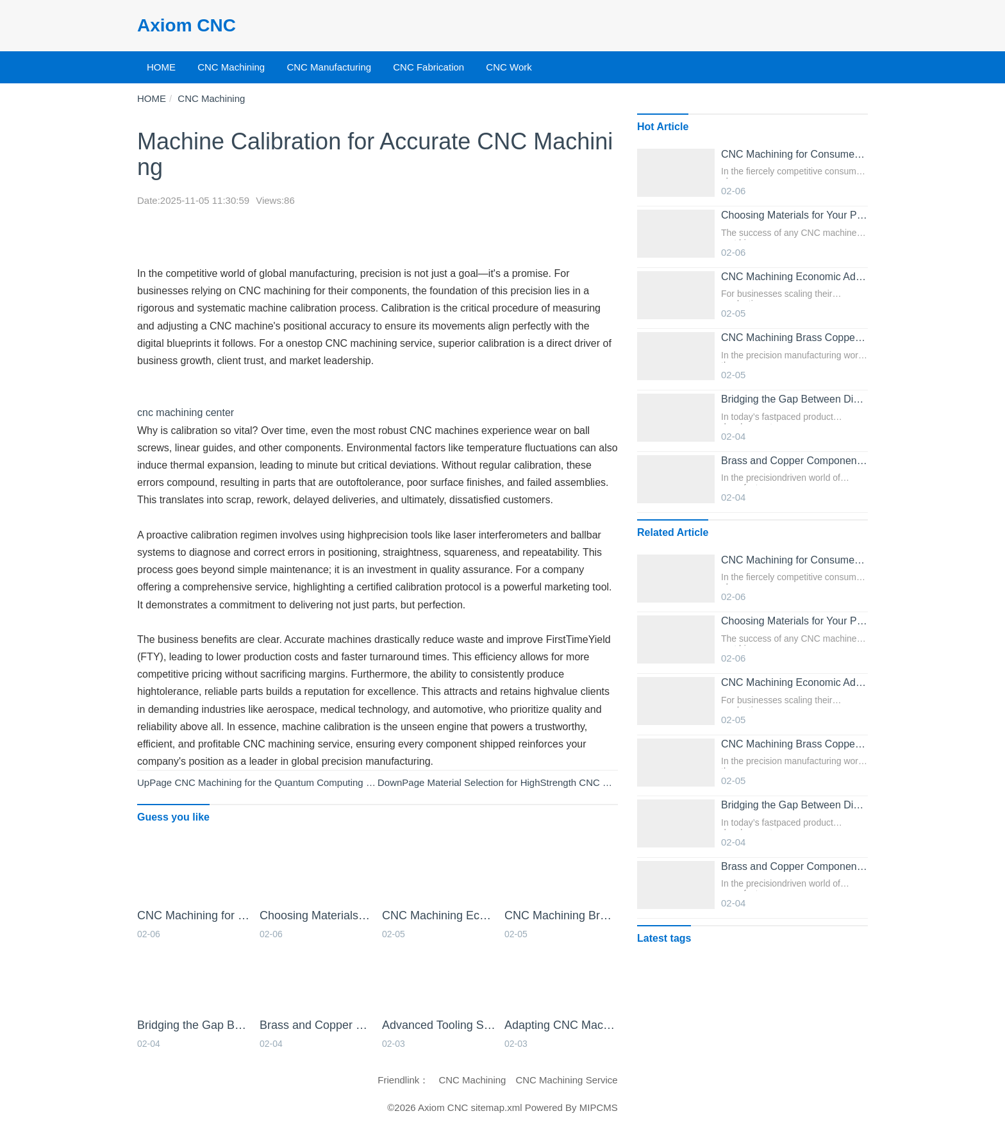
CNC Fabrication (428, 67)
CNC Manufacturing (329, 67)
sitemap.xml (496, 1107)
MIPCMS (598, 1107)
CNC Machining (231, 67)
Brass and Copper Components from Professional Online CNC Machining (316, 1025)
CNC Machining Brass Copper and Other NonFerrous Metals (561, 916)
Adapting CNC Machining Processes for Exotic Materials (561, 1025)
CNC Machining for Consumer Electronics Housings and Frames (194, 916)
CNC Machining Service (566, 1079)
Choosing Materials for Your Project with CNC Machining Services (316, 916)
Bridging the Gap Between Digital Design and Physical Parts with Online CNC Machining (194, 1025)
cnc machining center (185, 412)
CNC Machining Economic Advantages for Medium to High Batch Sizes (438, 916)
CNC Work (508, 67)
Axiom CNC (186, 25)
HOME (161, 67)
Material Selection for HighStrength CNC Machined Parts (549, 782)
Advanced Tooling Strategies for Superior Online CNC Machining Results (438, 1025)
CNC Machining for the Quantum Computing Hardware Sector (306, 782)
